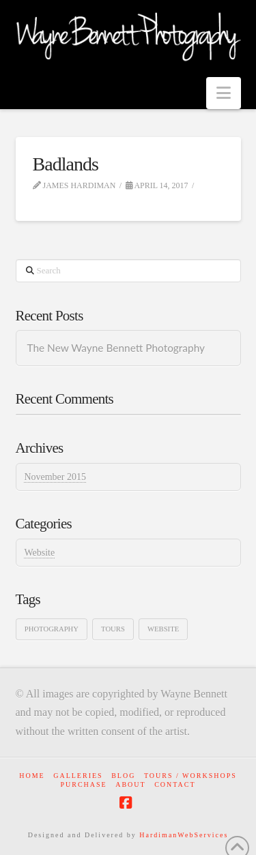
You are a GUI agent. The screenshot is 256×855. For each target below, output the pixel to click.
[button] (223, 93)
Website (39, 553)
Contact (174, 784)
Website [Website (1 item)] (163, 629)
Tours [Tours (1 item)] (113, 629)
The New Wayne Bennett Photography (116, 348)
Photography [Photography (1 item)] (52, 629)
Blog (123, 775)
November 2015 (55, 477)
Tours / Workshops (190, 775)
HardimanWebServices (183, 835)
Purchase (83, 784)
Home (31, 775)
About (130, 784)
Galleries (77, 775)
